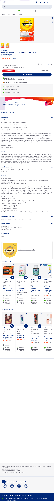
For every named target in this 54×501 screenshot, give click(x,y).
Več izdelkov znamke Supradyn (19, 250)
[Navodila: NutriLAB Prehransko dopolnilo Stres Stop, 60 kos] (20, 298)
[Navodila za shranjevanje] (27, 216)
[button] (51, 2)
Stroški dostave (41, 466)
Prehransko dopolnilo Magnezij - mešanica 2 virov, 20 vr (8, 289)
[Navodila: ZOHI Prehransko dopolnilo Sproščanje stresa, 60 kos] (33, 298)
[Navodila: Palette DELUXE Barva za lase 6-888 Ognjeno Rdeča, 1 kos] (6, 345)
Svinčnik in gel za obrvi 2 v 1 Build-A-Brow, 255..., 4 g (36, 338)
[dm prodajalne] (37, 2)
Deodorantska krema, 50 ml (20, 336)
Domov (3, 14)
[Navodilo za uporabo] (27, 167)
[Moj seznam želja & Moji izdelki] (40, 2)
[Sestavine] (27, 176)
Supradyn (4, 50)
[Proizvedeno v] (27, 234)
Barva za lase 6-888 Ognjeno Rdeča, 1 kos (8, 337)
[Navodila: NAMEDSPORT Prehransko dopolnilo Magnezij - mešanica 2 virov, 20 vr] (6, 298)
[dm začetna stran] (4, 2)
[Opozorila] (27, 152)
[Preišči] (49, 7)
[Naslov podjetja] (27, 223)
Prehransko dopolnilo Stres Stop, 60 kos (21, 288)
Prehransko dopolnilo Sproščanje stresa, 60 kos (36, 289)
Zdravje (8, 14)
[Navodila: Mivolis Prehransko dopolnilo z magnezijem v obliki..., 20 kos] (47, 298)
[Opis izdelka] (27, 117)
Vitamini (13, 14)
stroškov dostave (20, 68)
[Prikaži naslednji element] (49, 273)
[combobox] (27, 7)
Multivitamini (20, 14)
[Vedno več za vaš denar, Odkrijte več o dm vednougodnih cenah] (27, 103)
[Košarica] (48, 2)
